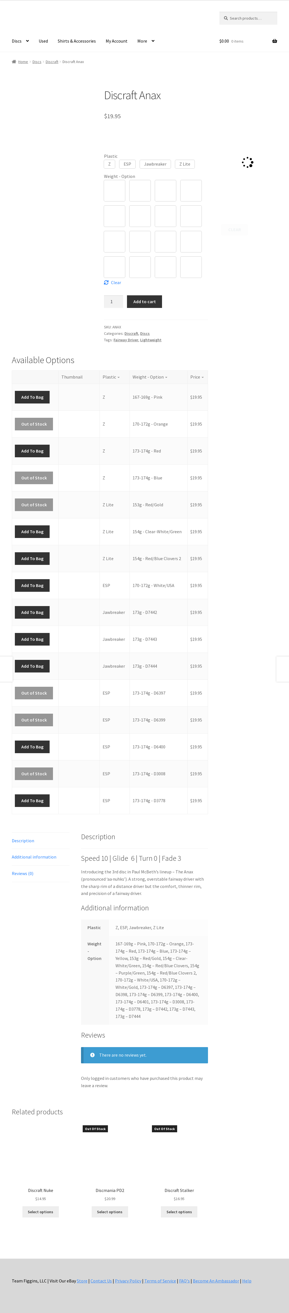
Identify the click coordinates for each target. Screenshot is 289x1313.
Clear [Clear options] (116, 282)
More (142, 41)
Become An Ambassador (216, 1281)
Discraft (52, 61)
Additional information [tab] (34, 857)
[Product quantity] (113, 301)
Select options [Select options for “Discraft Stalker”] (179, 1211)
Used (43, 41)
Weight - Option (119, 176)
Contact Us (101, 1281)
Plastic (110, 156)
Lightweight (150, 339)
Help (246, 1281)
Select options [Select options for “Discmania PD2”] (109, 1211)
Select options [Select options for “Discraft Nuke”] (40, 1211)
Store (82, 1281)
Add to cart (144, 301)
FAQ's (184, 1281)
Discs (17, 41)
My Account (117, 41)
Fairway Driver (126, 339)
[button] (109, 164)
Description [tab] (23, 840)
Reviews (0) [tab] (22, 873)
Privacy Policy (128, 1281)
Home (23, 61)
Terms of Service (160, 1281)
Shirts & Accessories (77, 41)
